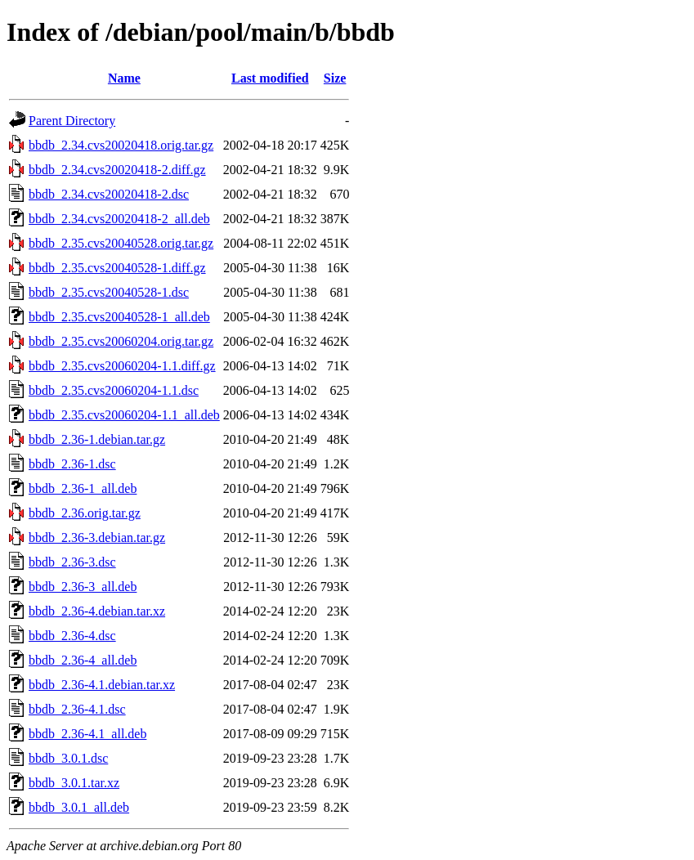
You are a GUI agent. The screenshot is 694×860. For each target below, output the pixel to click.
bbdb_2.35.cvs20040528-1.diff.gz (117, 268)
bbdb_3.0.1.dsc (68, 758)
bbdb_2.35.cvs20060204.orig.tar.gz (121, 341)
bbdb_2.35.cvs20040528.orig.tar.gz (121, 243)
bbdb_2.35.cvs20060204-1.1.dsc (114, 390)
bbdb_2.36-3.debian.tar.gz (97, 537)
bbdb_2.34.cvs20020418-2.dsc (109, 194)
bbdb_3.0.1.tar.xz (74, 783)
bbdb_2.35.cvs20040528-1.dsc (109, 292)
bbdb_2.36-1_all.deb (83, 488)
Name (124, 78)
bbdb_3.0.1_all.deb (79, 807)
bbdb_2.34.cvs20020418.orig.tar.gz (121, 145)
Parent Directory (72, 121)
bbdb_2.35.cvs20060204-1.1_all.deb (124, 415)
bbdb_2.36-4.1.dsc (77, 709)
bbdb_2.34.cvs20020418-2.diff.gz (117, 170)
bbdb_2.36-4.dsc (72, 636)
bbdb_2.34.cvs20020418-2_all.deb (119, 219)
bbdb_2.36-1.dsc (72, 464)
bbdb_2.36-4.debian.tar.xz (97, 611)
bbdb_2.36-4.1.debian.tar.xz (102, 685)
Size (335, 78)
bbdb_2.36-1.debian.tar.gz (97, 439)
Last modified (270, 78)
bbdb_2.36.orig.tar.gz (85, 513)
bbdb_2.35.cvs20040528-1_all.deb (119, 317)
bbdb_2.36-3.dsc (72, 562)
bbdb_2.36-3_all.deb (83, 586)
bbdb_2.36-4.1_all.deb (87, 734)
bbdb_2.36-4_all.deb (83, 660)
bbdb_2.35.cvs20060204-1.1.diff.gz (122, 366)
